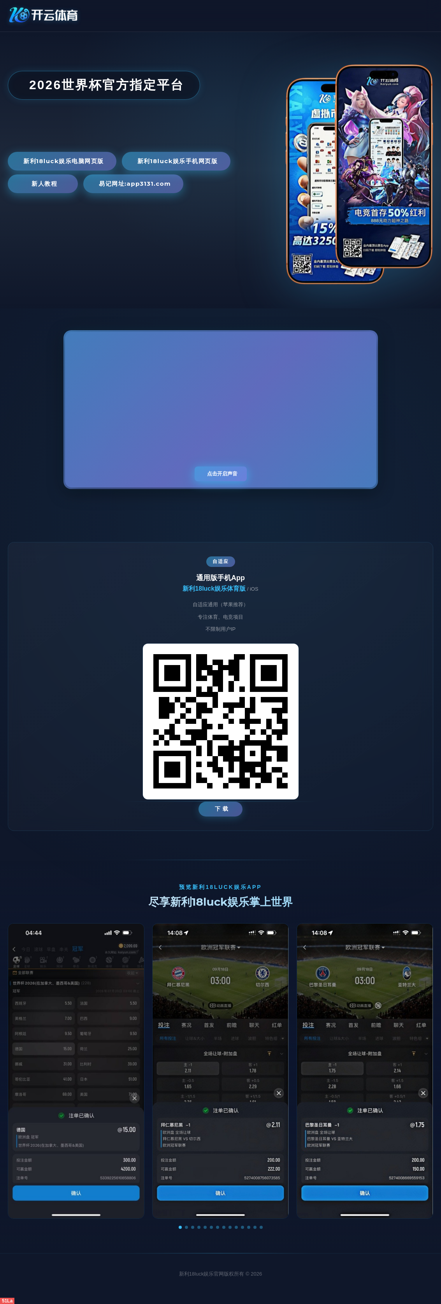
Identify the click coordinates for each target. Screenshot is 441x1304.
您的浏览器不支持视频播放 (220, 409)
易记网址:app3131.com (135, 183)
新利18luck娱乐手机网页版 (177, 161)
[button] (180, 1227)
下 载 (221, 809)
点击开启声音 (222, 474)
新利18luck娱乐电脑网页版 (63, 161)
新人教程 (44, 183)
